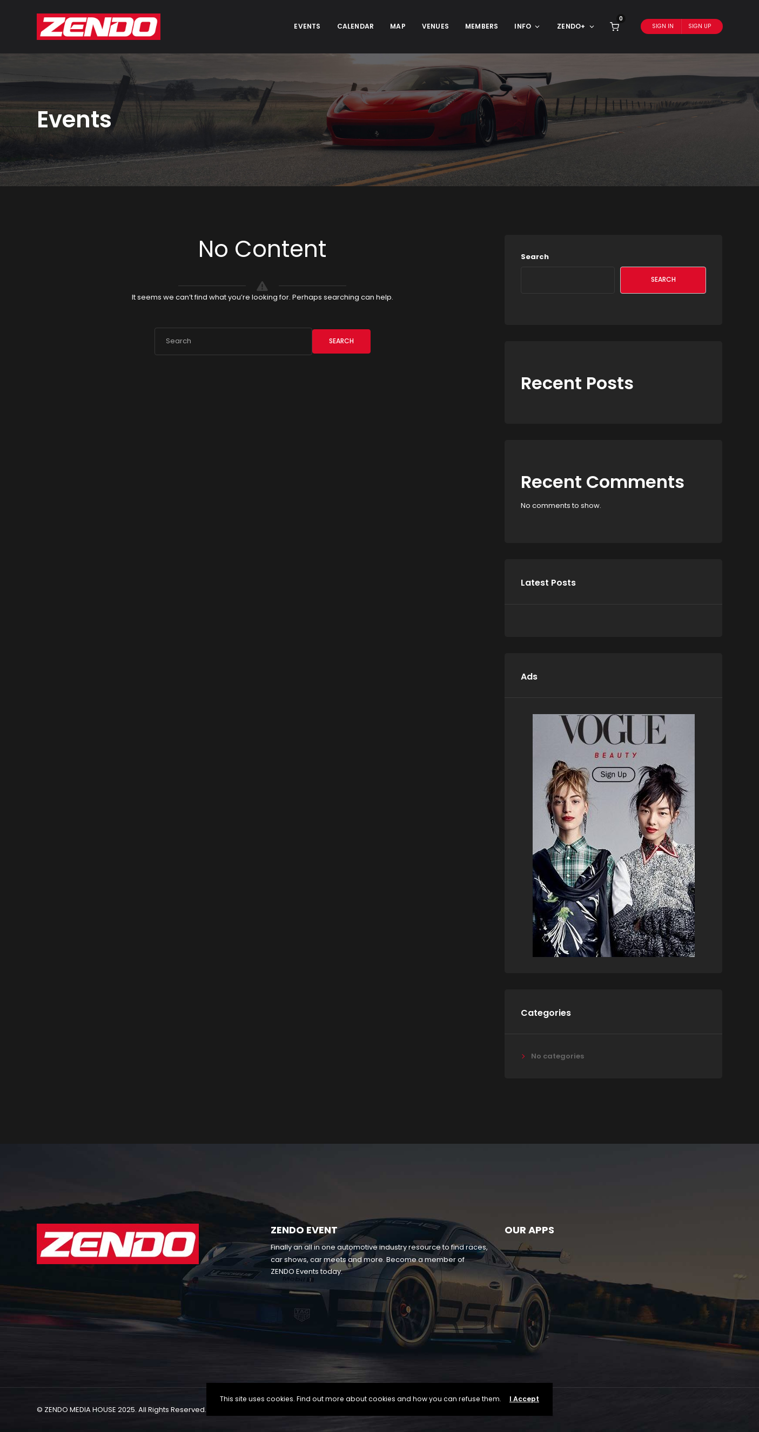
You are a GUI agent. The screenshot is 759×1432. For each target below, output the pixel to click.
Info (527, 26)
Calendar (355, 26)
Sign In (663, 26)
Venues (435, 26)
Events (307, 26)
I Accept (524, 1398)
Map (398, 26)
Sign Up (699, 26)
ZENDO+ (576, 26)
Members (481, 26)
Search (341, 340)
